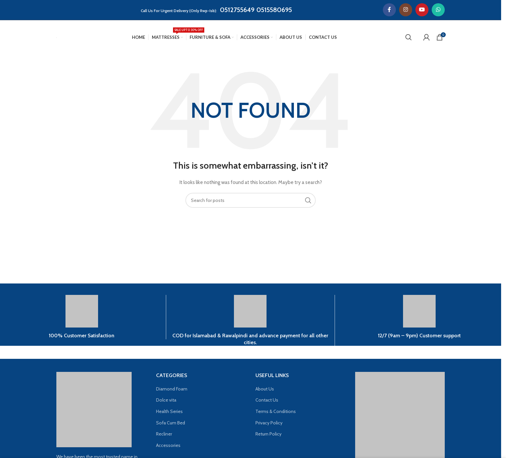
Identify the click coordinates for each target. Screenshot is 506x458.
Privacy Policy (268, 423)
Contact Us (266, 400)
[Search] (408, 37)
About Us (264, 389)
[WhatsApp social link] (438, 9)
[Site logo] (56, 37)
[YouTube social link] (421, 9)
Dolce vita (166, 400)
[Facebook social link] (389, 9)
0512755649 (237, 10)
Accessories (168, 445)
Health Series (169, 411)
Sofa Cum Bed (170, 423)
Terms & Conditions (275, 411)
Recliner (164, 434)
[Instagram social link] (405, 9)
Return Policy (268, 434)
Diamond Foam (171, 389)
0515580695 (274, 10)
